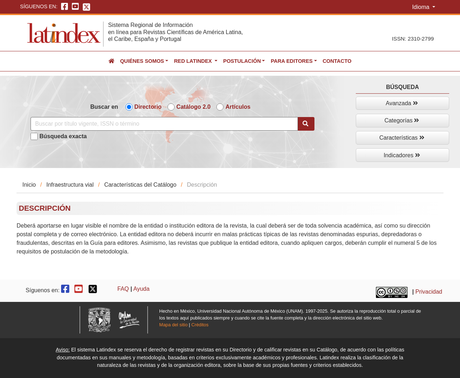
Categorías (402, 120)
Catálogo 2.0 (193, 107)
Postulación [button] (242, 61)
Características (401, 138)
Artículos (237, 107)
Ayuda (141, 289)
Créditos (199, 324)
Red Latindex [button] (193, 61)
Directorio (148, 107)
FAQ (123, 289)
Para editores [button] (291, 61)
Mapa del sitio (173, 324)
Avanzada (402, 103)
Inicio (29, 185)
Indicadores (401, 155)
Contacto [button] (337, 61)
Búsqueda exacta (63, 136)
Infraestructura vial (70, 185)
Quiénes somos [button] (142, 61)
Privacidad (428, 292)
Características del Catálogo (140, 185)
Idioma (421, 7)
